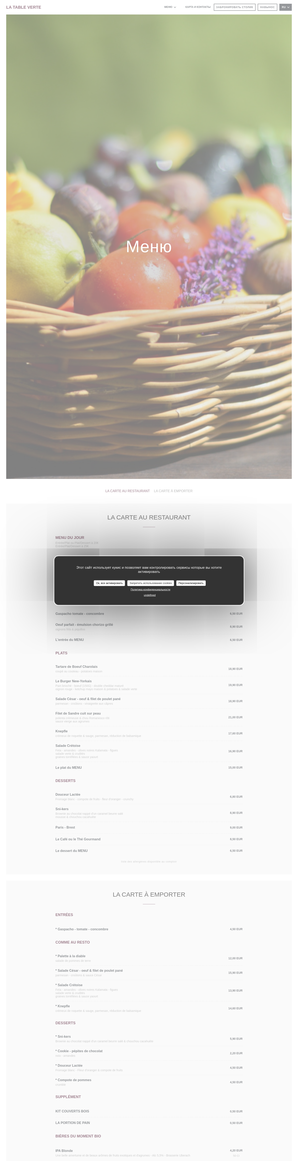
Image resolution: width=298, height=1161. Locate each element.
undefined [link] (150, 594)
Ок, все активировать (109, 583)
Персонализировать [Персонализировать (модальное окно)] (190, 583)
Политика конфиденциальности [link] (150, 589)
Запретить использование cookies (151, 583)
